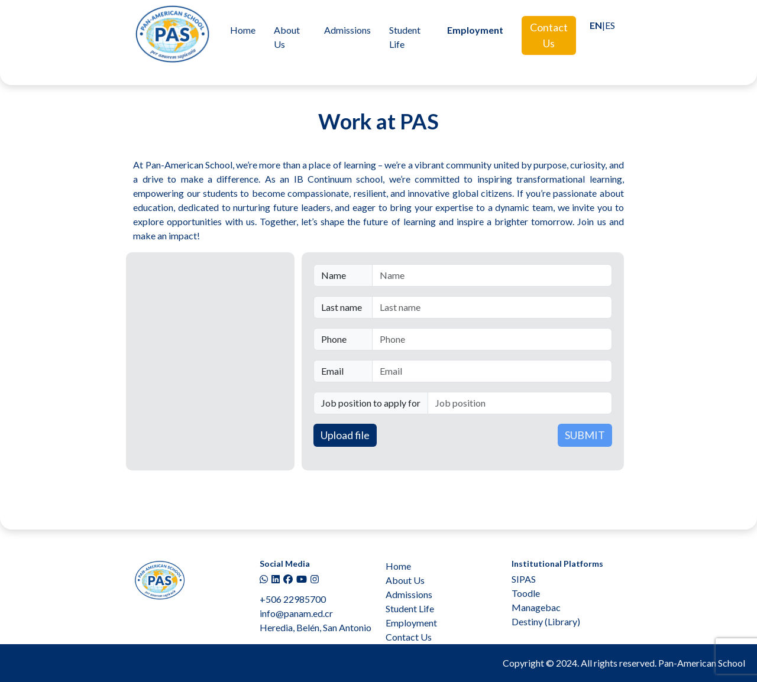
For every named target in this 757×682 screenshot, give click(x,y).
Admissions (347, 29)
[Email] (492, 371)
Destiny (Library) (546, 621)
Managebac (536, 607)
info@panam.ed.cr (296, 613)
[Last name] (492, 307)
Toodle (526, 593)
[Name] (492, 275)
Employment (475, 29)
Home (242, 29)
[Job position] (520, 403)
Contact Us (549, 35)
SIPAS (524, 578)
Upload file (345, 434)
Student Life (404, 37)
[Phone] (492, 339)
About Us (287, 37)
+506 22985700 (293, 599)
